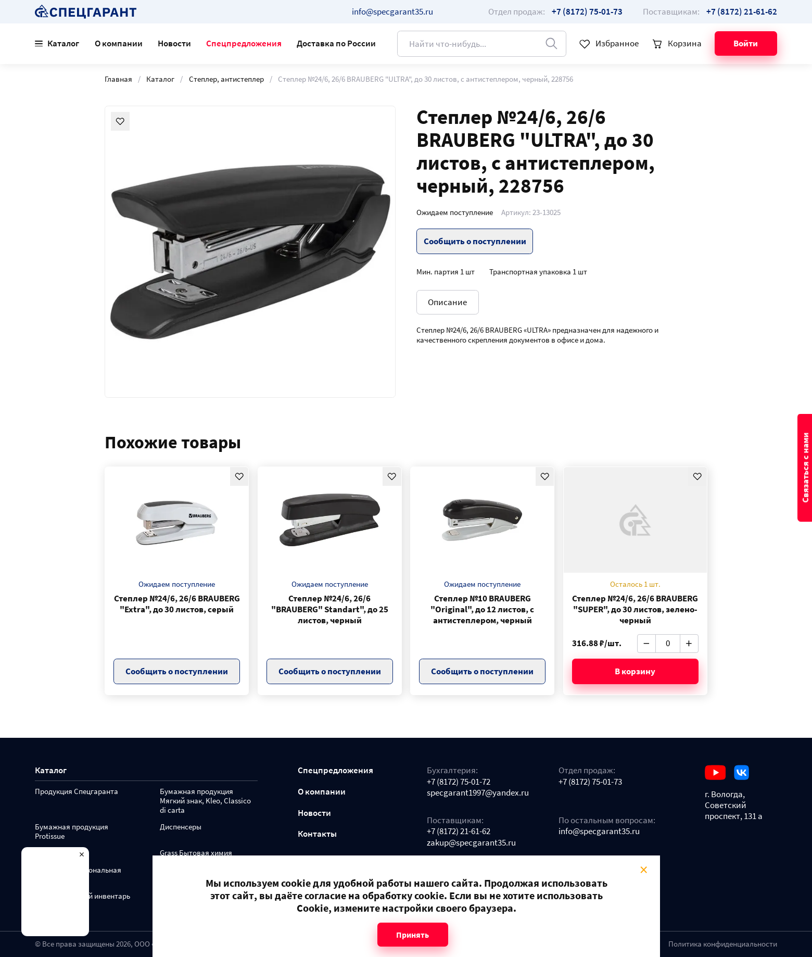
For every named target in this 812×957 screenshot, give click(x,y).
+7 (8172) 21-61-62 (458, 831)
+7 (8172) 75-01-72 (458, 781)
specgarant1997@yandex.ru (478, 792)
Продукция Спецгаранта (76, 791)
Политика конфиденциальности (722, 944)
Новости (174, 43)
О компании (119, 43)
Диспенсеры (180, 827)
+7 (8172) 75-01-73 (590, 781)
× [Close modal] (643, 869)
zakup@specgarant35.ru (471, 842)
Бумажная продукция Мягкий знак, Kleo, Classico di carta (205, 801)
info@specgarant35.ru (392, 11)
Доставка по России (336, 43)
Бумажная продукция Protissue (71, 832)
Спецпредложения (244, 43)
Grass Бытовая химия (196, 853)
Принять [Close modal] (412, 934)
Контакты (317, 833)
